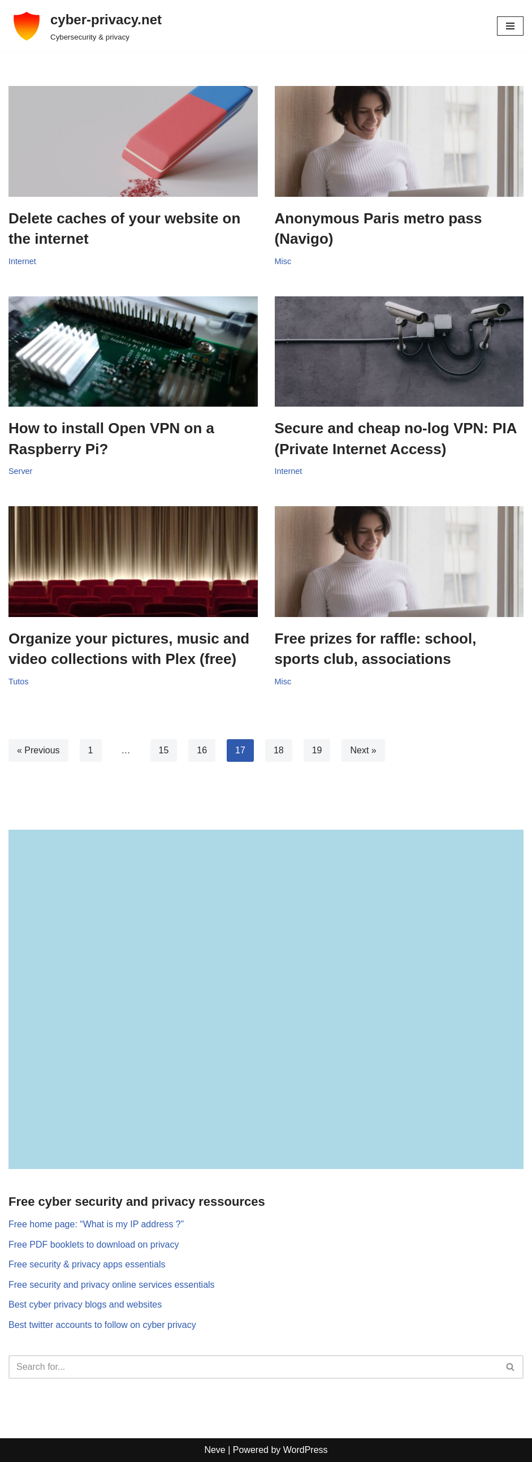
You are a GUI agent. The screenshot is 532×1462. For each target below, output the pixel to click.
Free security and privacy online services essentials (111, 1285)
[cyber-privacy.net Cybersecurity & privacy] (85, 26)
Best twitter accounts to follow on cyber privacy (102, 1325)
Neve (214, 1450)
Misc (283, 261)
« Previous (38, 750)
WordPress (305, 1450)
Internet (22, 261)
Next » (363, 750)
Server (20, 471)
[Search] (253, 1367)
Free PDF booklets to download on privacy (93, 1244)
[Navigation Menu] (510, 26)
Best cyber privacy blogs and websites (85, 1304)
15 (164, 750)
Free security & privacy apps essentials (86, 1264)
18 (279, 750)
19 (317, 750)
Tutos (18, 681)
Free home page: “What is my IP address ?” (96, 1224)
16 (202, 750)
